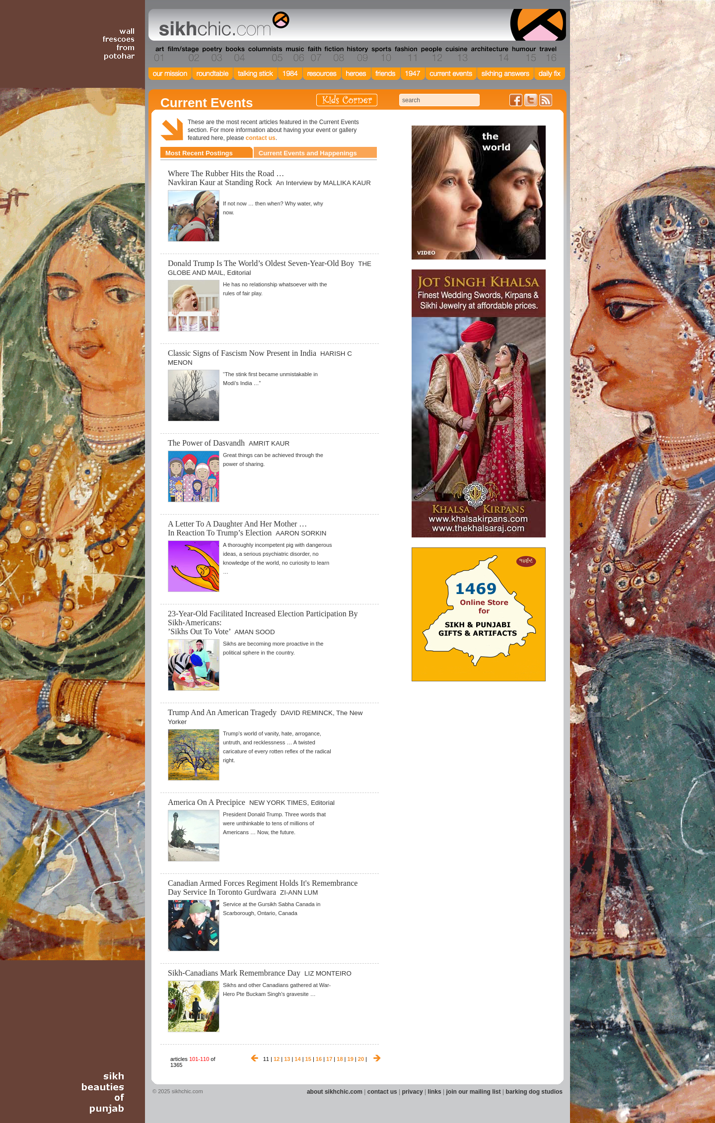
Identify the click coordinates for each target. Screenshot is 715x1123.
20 (361, 1059)
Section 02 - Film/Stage (182, 54)
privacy (412, 1091)
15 (308, 1059)
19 (351, 1059)
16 (319, 1059)
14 (297, 1059)
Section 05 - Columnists (265, 54)
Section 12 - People (431, 54)
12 (277, 1059)
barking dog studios (534, 1091)
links (434, 1091)
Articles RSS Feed (545, 100)
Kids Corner (346, 100)
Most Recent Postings (199, 153)
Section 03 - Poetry (211, 54)
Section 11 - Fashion (405, 54)
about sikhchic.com (334, 1091)
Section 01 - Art (156, 54)
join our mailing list (473, 1091)
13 (287, 1059)
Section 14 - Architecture (488, 54)
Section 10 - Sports (380, 54)
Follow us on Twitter (530, 100)
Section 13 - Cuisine (456, 54)
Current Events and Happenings (308, 153)
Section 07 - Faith (313, 54)
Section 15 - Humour (523, 54)
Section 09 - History (357, 54)
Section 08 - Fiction (333, 54)
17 (329, 1059)
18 (340, 1059)
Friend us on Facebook (515, 100)
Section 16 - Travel (547, 54)
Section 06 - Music (294, 54)
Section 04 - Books (234, 54)
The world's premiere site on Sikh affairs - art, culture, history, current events (221, 25)
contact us (261, 137)
